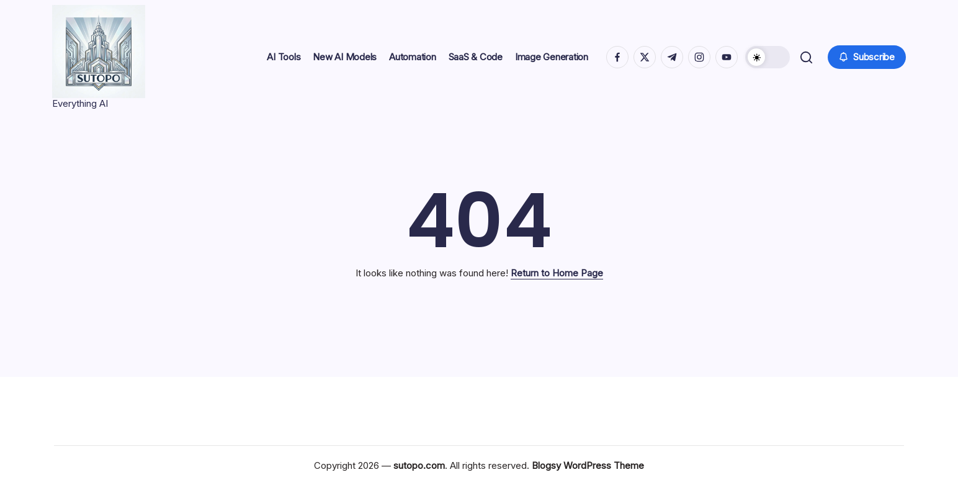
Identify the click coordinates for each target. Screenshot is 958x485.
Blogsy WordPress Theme (588, 465)
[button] (766, 57)
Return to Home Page (557, 273)
